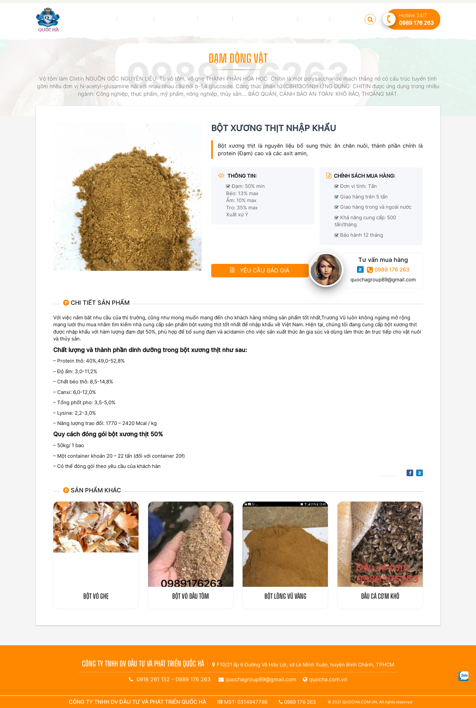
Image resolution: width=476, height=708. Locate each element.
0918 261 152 (153, 679)
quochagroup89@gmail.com (383, 279)
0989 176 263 (388, 269)
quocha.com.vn (328, 679)
